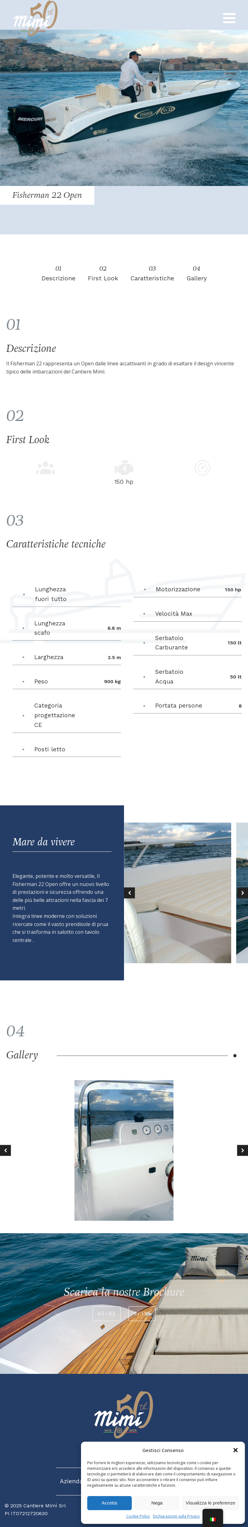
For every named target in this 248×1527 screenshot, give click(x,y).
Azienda (71, 1481)
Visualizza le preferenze (210, 1502)
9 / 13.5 (142, 1313)
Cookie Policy (138, 1516)
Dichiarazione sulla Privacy (176, 1516)
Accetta (109, 1502)
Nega (157, 1502)
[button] (235, 1450)
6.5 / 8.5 (106, 1313)
